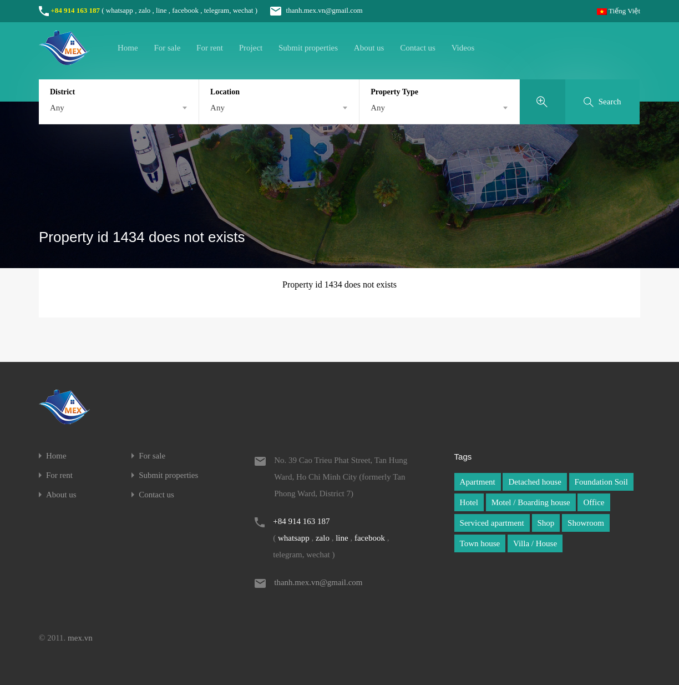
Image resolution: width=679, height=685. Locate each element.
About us (369, 47)
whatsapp (119, 10)
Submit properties (308, 47)
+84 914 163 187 (75, 10)
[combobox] (119, 107)
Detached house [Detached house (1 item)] (534, 481)
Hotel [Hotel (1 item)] (469, 502)
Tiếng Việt (618, 11)
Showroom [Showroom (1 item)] (585, 522)
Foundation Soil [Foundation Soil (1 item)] (601, 481)
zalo (145, 10)
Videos (463, 47)
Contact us (417, 47)
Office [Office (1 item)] (593, 502)
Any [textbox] (57, 107)
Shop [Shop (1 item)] (546, 522)
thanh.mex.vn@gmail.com (310, 10)
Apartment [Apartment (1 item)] (477, 481)
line (161, 10)
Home (128, 47)
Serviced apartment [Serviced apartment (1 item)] (492, 522)
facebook (185, 10)
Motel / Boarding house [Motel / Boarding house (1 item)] (530, 502)
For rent (209, 47)
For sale (167, 47)
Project (251, 47)
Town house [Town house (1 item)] (480, 543)
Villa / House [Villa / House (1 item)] (535, 543)
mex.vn (80, 637)
